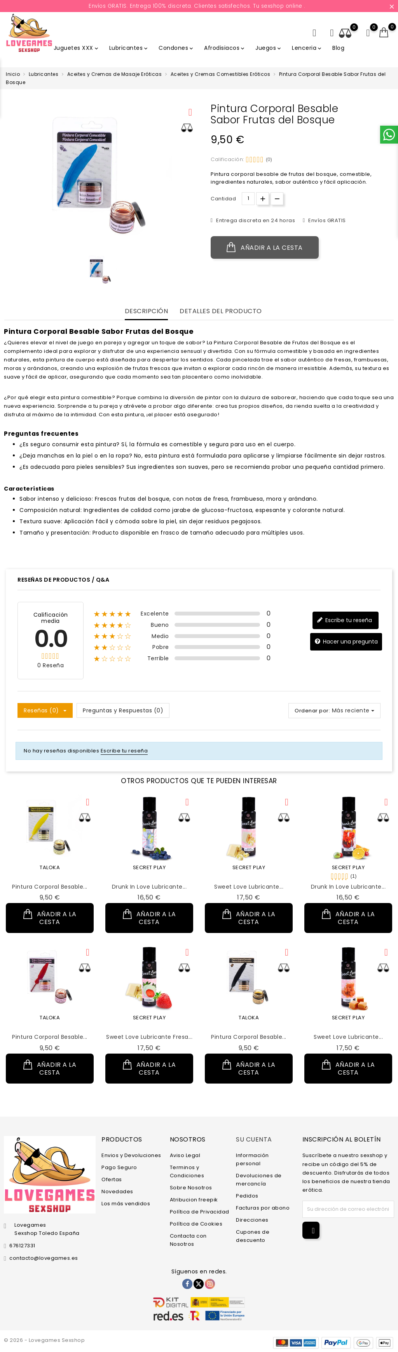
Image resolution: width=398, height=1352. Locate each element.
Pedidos (247, 1195)
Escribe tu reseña (344, 620)
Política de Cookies (196, 1223)
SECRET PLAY (149, 867)
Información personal (252, 1159)
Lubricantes (129, 48)
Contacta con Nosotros (188, 1240)
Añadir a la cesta (265, 247)
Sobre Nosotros (191, 1187)
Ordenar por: (312, 710)
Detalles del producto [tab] (221, 311)
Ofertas (111, 1179)
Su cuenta (254, 1139)
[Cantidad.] (248, 198)
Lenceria (307, 48)
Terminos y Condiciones (187, 1171)
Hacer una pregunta (346, 642)
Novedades (117, 1191)
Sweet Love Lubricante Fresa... (149, 1037)
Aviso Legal (185, 1155)
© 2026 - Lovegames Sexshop (44, 1340)
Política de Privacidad (199, 1211)
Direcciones (252, 1220)
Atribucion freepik (194, 1199)
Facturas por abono (263, 1208)
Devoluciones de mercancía (259, 1179)
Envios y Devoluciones (131, 1155)
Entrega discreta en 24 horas (255, 220)
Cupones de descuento (252, 1236)
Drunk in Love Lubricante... (149, 887)
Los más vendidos (125, 1203)
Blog (338, 48)
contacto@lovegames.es (43, 1258)
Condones (176, 48)
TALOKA (50, 867)
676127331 (22, 1245)
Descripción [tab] (146, 311)
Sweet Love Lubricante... (248, 887)
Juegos (268, 48)
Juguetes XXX (77, 48)
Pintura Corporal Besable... (49, 887)
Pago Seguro (119, 1167)
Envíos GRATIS (326, 220)
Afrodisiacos (225, 48)
